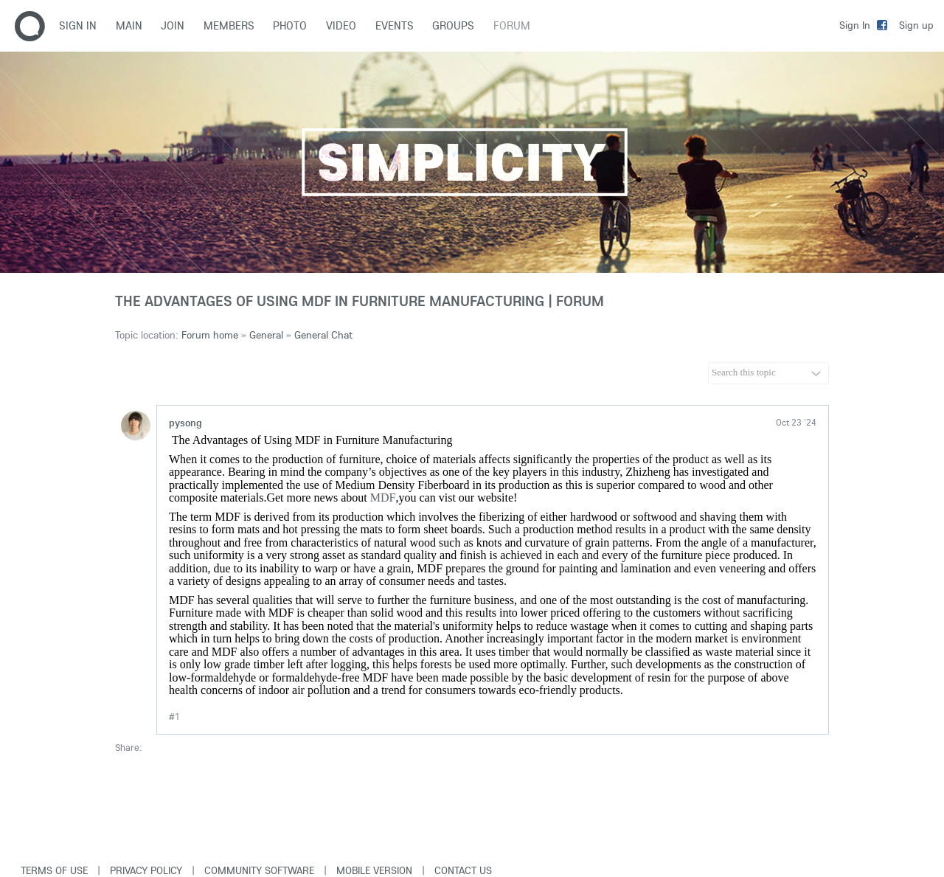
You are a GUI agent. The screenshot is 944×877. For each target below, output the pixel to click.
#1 (174, 716)
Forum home (209, 335)
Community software (259, 870)
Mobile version (374, 870)
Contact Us (463, 870)
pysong (185, 422)
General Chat (323, 335)
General (266, 335)
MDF (383, 497)
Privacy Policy (146, 870)
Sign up (916, 25)
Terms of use (54, 870)
